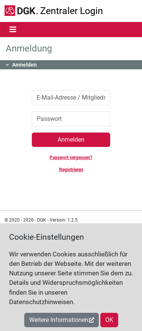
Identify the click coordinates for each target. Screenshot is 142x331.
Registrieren (71, 169)
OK (109, 319)
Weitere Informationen (58, 319)
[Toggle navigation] (13, 29)
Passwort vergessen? (71, 157)
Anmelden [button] (24, 65)
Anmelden (71, 139)
